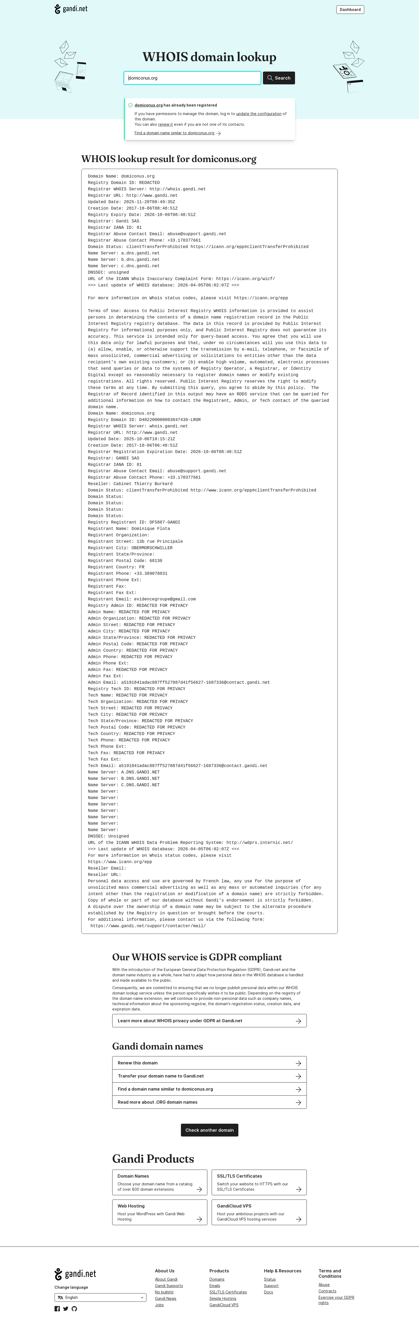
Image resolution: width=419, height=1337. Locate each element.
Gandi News (165, 1298)
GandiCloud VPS (224, 1305)
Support (271, 1285)
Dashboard (350, 9)
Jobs (159, 1305)
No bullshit (164, 1292)
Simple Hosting (223, 1298)
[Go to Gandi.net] (71, 9)
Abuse (324, 1284)
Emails (215, 1285)
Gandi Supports (169, 1285)
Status (270, 1279)
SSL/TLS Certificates (228, 1292)
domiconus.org (149, 105)
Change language (71, 1287)
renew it (165, 124)
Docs (268, 1292)
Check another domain (209, 1130)
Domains (217, 1279)
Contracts (327, 1291)
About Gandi (166, 1279)
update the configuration (259, 113)
